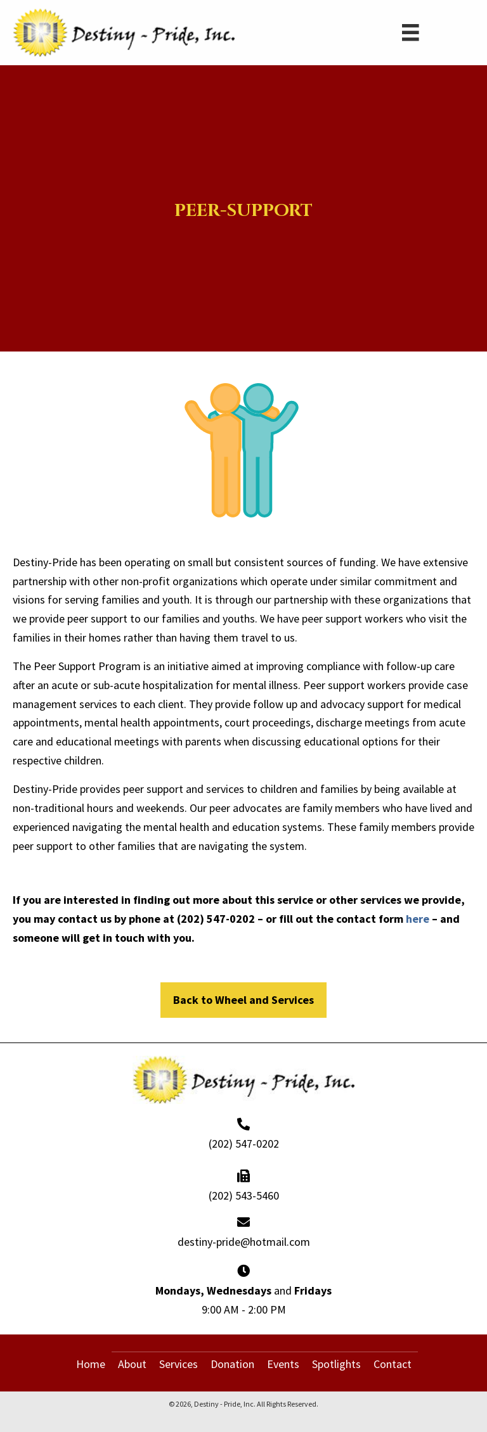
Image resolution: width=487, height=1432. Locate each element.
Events (283, 1364)
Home (90, 1364)
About (132, 1364)
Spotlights (336, 1364)
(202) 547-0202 (244, 1143)
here (417, 918)
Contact (392, 1364)
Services (178, 1364)
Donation (232, 1364)
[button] (243, 1000)
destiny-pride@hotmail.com (244, 1241)
